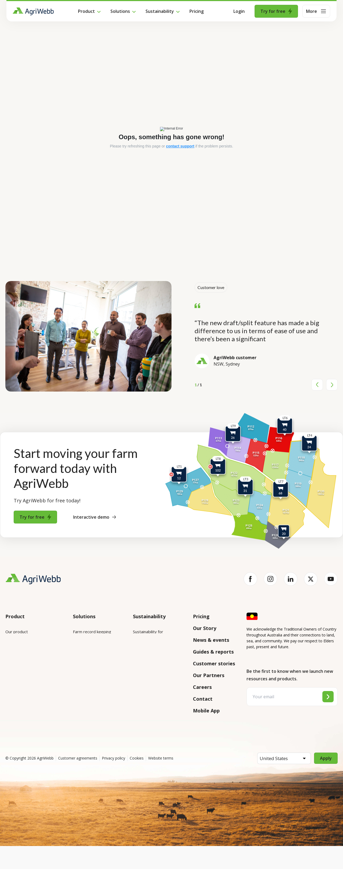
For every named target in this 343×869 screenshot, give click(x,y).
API (8, 713)
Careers (202, 687)
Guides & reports (213, 651)
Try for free (276, 11)
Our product (16, 631)
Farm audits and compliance (87, 710)
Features (13, 661)
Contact (202, 699)
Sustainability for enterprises (148, 635)
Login (239, 11)
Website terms (160, 781)
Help (9, 728)
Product (86, 11)
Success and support (24, 698)
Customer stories (214, 663)
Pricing (196, 11)
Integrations (16, 646)
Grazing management (93, 676)
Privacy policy (113, 781)
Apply (326, 781)
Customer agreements (77, 781)
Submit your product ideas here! (29, 680)
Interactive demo (94, 517)
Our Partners (208, 675)
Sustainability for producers (158, 653)
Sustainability (160, 11)
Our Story (204, 628)
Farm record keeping (92, 631)
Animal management (91, 661)
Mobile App (206, 710)
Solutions (120, 11)
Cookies (137, 781)
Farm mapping (86, 646)
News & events (211, 640)
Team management (91, 691)
